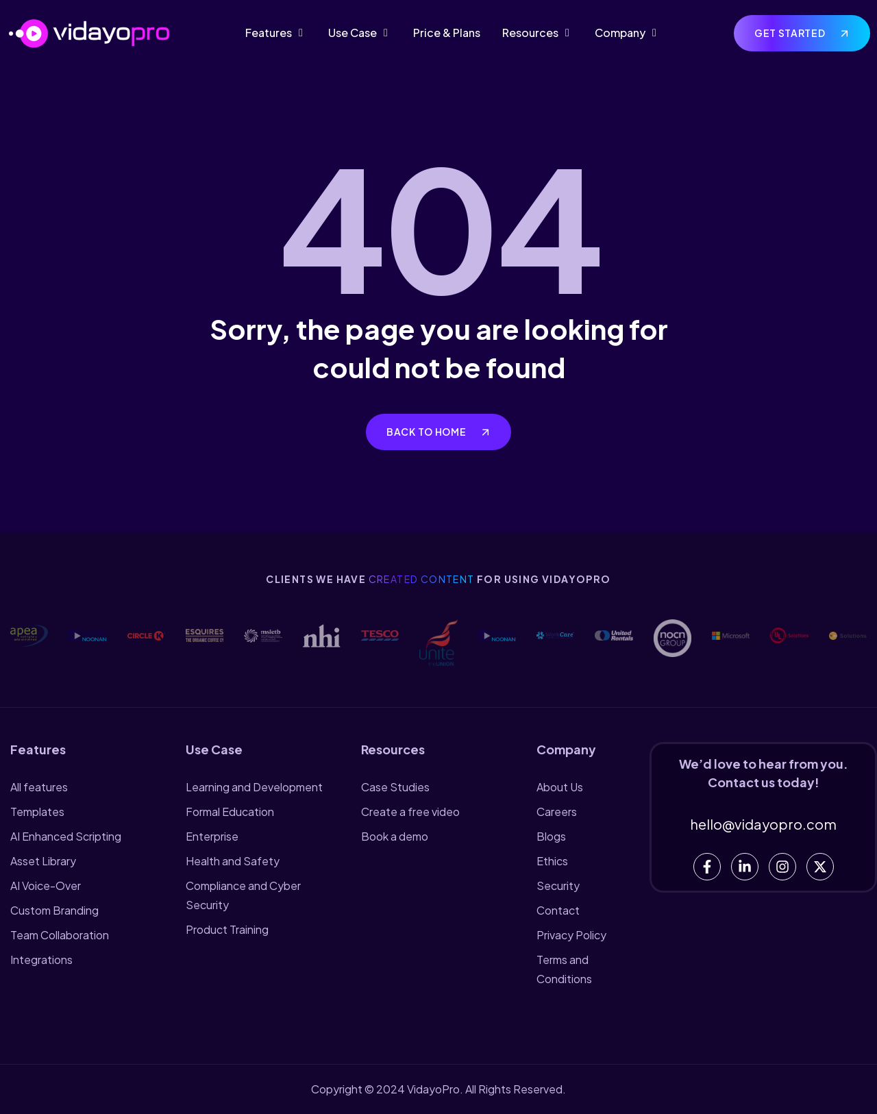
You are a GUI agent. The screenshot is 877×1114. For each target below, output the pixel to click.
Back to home (427, 431)
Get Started (790, 33)
